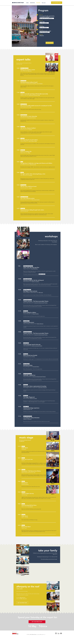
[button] (43, 3)
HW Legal (41, 292)
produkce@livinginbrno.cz (41, 634)
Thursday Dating (35, 366)
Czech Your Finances (42, 387)
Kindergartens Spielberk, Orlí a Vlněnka (34, 83)
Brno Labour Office (33, 141)
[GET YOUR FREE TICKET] (56, 2)
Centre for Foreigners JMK (34, 95)
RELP (29, 152)
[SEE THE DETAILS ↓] (50, 43)
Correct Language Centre (37, 345)
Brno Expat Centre (36, 199)
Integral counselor (33, 398)
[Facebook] (56, 633)
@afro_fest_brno (24, 598)
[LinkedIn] (58, 633)
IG (34, 472)
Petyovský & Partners (31, 117)
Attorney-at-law (33, 164)
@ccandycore (22, 597)
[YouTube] (61, 633)
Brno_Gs (29, 71)
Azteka (30, 187)
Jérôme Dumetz (26, 409)
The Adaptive (30, 506)
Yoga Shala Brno (34, 268)
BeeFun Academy (35, 281)
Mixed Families (36, 313)
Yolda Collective (40, 323)
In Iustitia (30, 175)
